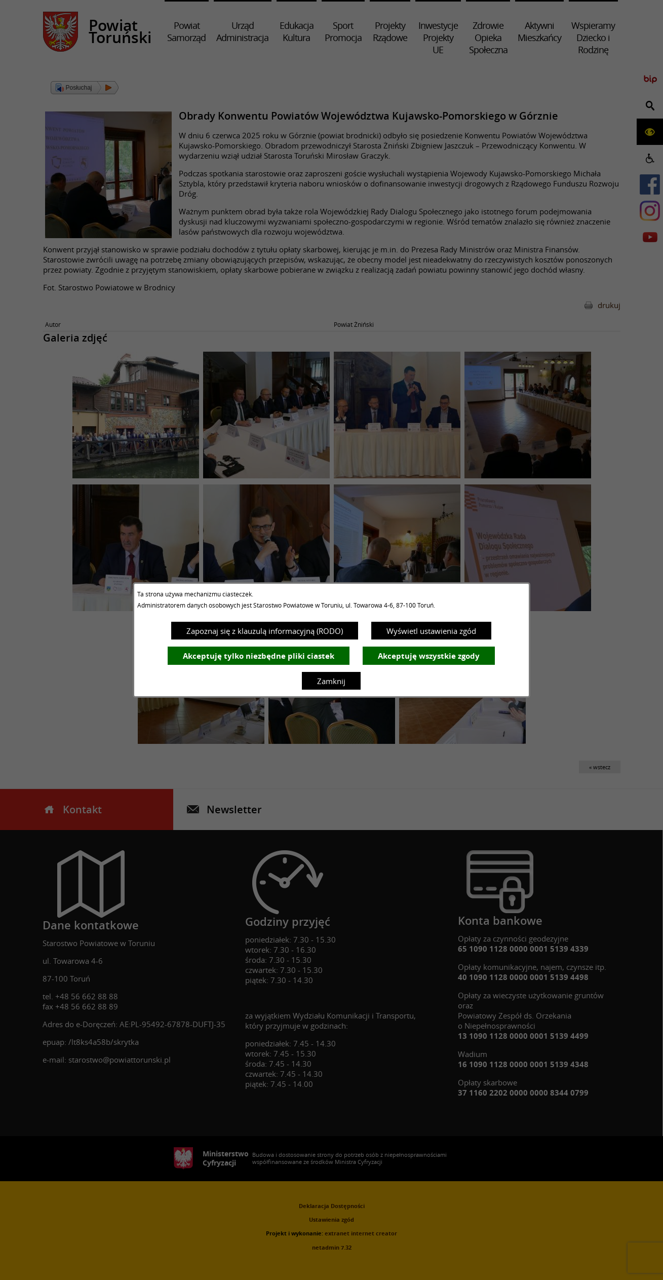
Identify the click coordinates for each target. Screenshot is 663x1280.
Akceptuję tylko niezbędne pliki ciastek (258, 656)
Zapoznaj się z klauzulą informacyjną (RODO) (264, 631)
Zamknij (331, 681)
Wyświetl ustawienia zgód (431, 631)
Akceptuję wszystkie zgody (429, 656)
